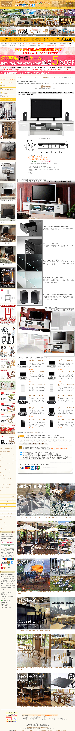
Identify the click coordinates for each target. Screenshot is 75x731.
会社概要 (59, 7)
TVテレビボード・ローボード (33, 77)
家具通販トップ (21, 77)
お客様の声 (16, 7)
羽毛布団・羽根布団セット (6, 484)
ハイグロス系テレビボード (48, 77)
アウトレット (3, 528)
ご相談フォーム (4, 86)
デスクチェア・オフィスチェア (7, 457)
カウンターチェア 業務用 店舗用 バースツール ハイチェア (33, 630)
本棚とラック (3, 493)
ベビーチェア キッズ (5, 510)
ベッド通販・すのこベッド (6, 478)
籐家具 (1, 519)
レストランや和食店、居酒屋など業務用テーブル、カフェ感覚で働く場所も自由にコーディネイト (45, 706)
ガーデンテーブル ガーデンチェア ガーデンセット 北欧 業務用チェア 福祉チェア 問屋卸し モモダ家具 (40, 730)
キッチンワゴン (4, 504)
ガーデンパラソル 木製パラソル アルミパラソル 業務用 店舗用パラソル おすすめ (40, 554)
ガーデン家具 (3, 522)
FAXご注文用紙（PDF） (6, 89)
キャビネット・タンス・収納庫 (7, 496)
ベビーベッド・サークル (6, 481)
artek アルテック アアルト (6, 448)
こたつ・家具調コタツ (5, 516)
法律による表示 (48, 7)
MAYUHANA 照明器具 (5, 451)
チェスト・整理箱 (4, 487)
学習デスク (2, 466)
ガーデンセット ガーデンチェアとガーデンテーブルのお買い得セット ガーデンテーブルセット (44, 517)
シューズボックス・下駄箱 (6, 499)
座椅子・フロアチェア (5, 472)
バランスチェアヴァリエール (7, 454)
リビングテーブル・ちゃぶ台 (7, 502)
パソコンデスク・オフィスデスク (8, 460)
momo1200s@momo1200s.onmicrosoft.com (37, 727)
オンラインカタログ (5, 96)
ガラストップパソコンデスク (7, 463)
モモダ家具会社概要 (5, 93)
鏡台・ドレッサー (4, 490)
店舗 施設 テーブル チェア (6, 507)
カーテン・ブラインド (5, 525)
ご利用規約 (26, 7)
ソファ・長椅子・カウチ (6, 469)
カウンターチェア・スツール (7, 513)
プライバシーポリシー (37, 7)
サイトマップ (5, 7)
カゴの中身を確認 (70, 7)
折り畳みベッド (4, 475)
